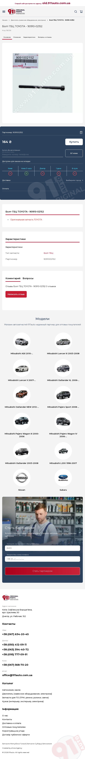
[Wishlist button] (81, 132)
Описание (17, 37)
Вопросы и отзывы (45, 37)
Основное (7, 37)
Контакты (7, 719)
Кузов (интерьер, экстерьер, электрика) (23, 701)
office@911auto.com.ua (17, 675)
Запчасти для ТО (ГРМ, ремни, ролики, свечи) (25, 697)
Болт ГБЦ (48, 253)
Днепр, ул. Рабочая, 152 (14, 616)
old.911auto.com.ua (56, 3)
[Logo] (16, 12)
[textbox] (73, 180)
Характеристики (29, 37)
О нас (5, 715)
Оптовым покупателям (13, 727)
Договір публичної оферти (16, 734)
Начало (4, 20)
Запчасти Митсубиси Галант (14, 744)
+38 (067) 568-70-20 (15, 664)
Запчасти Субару (34, 744)
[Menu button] (3, 11)
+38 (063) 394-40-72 (15, 649)
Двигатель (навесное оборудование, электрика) (28, 20)
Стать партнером (42, 571)
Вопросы (28, 278)
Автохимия (47, 744)
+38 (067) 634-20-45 (15, 634)
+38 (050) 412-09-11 (14, 644)
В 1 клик (74, 153)
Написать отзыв (16, 294)
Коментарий (12, 278)
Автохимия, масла (11, 690)
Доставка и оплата (11, 723)
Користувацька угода (13, 731)
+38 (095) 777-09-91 (14, 654)
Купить (74, 141)
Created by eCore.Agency (12, 748)
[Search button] (75, 11)
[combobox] (74, 180)
